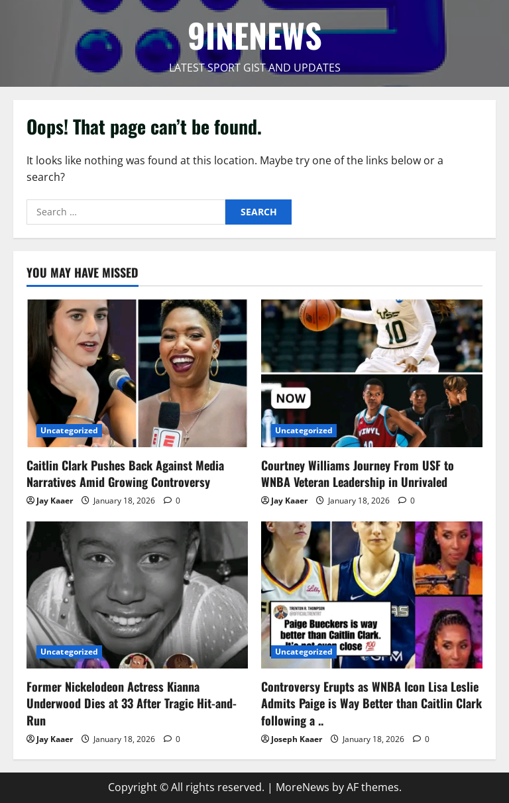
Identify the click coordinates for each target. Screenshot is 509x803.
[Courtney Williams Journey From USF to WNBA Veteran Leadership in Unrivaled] (371, 373)
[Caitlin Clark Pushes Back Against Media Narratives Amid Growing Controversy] (137, 373)
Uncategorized (69, 430)
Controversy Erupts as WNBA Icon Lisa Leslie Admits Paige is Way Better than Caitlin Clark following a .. (371, 703)
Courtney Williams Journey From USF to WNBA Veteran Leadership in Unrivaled (357, 473)
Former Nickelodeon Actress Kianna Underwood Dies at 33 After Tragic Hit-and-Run (132, 703)
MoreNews (302, 787)
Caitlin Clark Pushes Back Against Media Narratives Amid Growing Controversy (125, 473)
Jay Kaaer (54, 500)
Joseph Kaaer (296, 739)
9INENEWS (255, 34)
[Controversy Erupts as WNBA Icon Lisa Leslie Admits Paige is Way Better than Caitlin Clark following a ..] (371, 595)
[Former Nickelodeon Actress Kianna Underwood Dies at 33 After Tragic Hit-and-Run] (137, 595)
